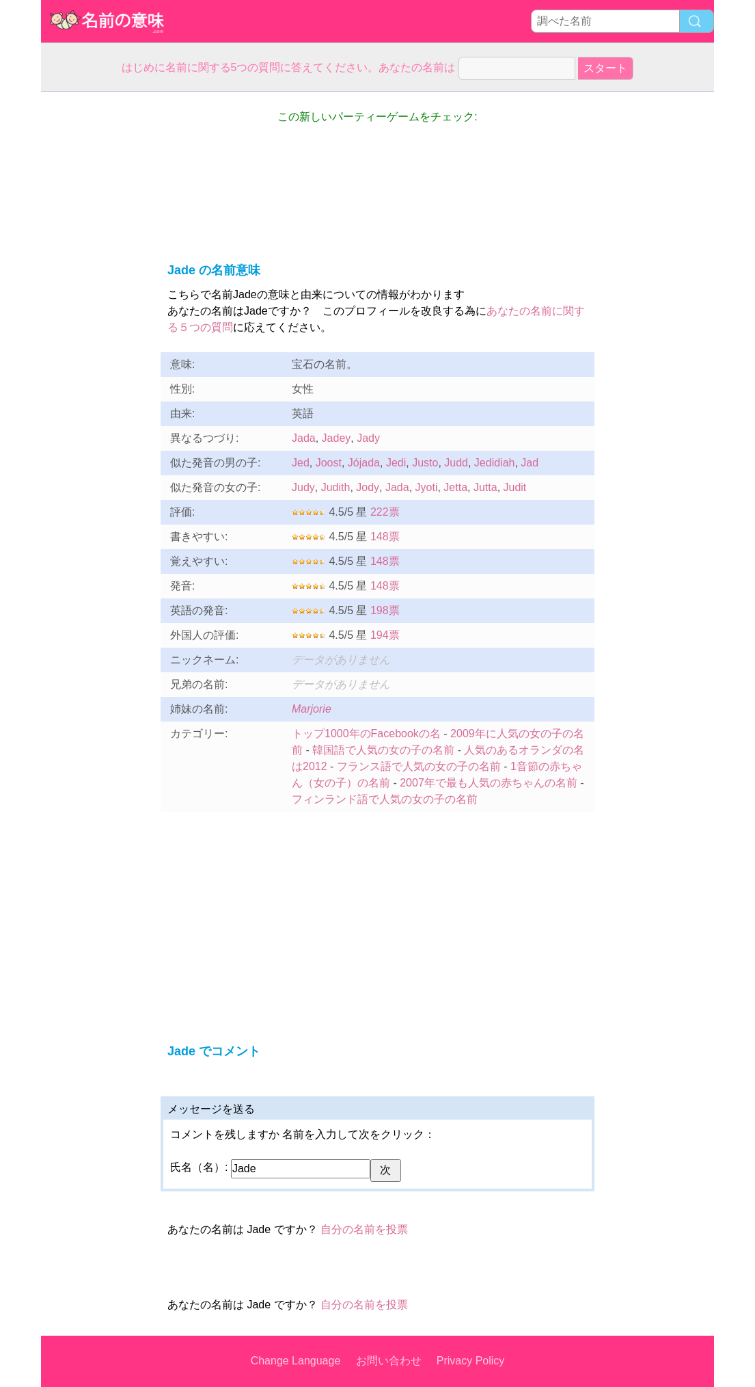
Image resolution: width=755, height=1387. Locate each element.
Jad (529, 462)
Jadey (336, 438)
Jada (304, 438)
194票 (385, 635)
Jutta (485, 487)
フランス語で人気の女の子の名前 (419, 766)
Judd (456, 462)
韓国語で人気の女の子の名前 (383, 750)
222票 (385, 512)
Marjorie (311, 709)
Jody (367, 487)
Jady (368, 438)
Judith (336, 487)
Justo (425, 462)
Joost (329, 462)
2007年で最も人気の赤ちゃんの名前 (488, 783)
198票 (385, 610)
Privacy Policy (471, 1360)
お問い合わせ (389, 1360)
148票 (385, 536)
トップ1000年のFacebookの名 (366, 733)
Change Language (296, 1360)
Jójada (364, 462)
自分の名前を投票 (364, 1229)
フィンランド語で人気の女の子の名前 (385, 799)
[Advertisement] (95, 297)
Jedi (396, 462)
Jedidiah (494, 462)
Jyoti (426, 487)
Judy (303, 487)
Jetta (455, 487)
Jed (301, 462)
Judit (515, 487)
